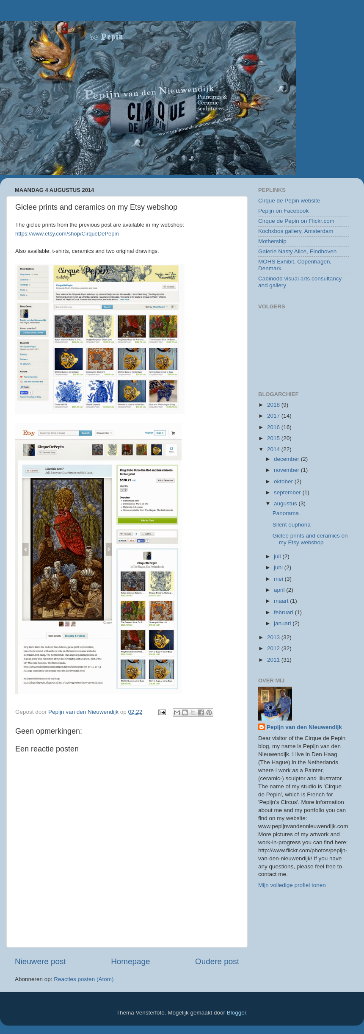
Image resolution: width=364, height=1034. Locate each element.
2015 (274, 438)
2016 (274, 427)
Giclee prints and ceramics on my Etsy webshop (310, 539)
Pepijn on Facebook (283, 211)
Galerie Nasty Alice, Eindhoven (297, 251)
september (288, 492)
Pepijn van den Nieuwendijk (304, 727)
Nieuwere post (40, 961)
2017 (274, 416)
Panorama (286, 513)
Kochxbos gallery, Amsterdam (296, 231)
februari (284, 612)
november (287, 470)
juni (279, 567)
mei (279, 579)
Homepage (130, 961)
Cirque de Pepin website (289, 200)
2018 (274, 405)
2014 (274, 449)
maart (282, 601)
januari (283, 623)
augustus (286, 503)
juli (278, 556)
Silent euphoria (292, 524)
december (287, 459)
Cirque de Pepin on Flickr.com (296, 221)
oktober (284, 481)
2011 (274, 660)
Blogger (236, 1012)
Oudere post (217, 961)
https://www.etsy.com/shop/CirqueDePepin (67, 233)
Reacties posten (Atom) (83, 979)
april (280, 590)
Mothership (272, 241)
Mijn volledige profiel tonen (292, 885)
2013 (274, 637)
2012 (274, 648)
